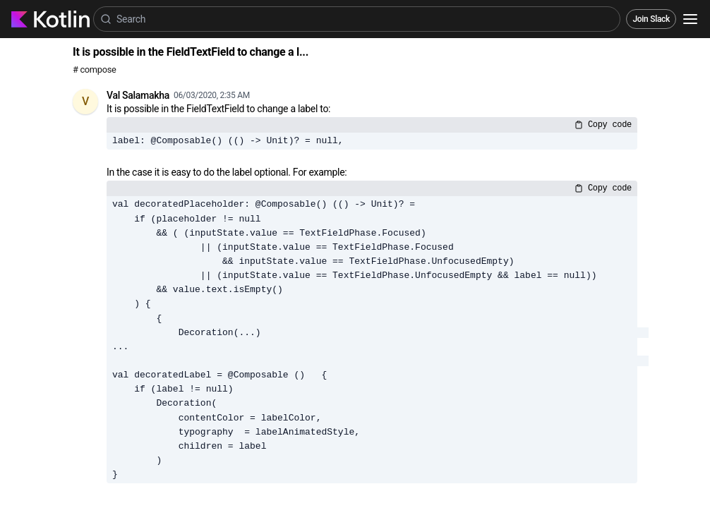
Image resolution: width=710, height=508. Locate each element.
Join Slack (651, 19)
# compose (94, 69)
